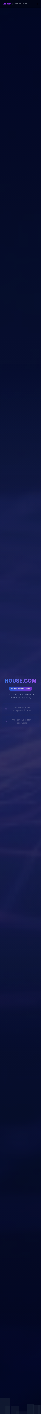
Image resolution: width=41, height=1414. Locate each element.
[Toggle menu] (37, 3)
